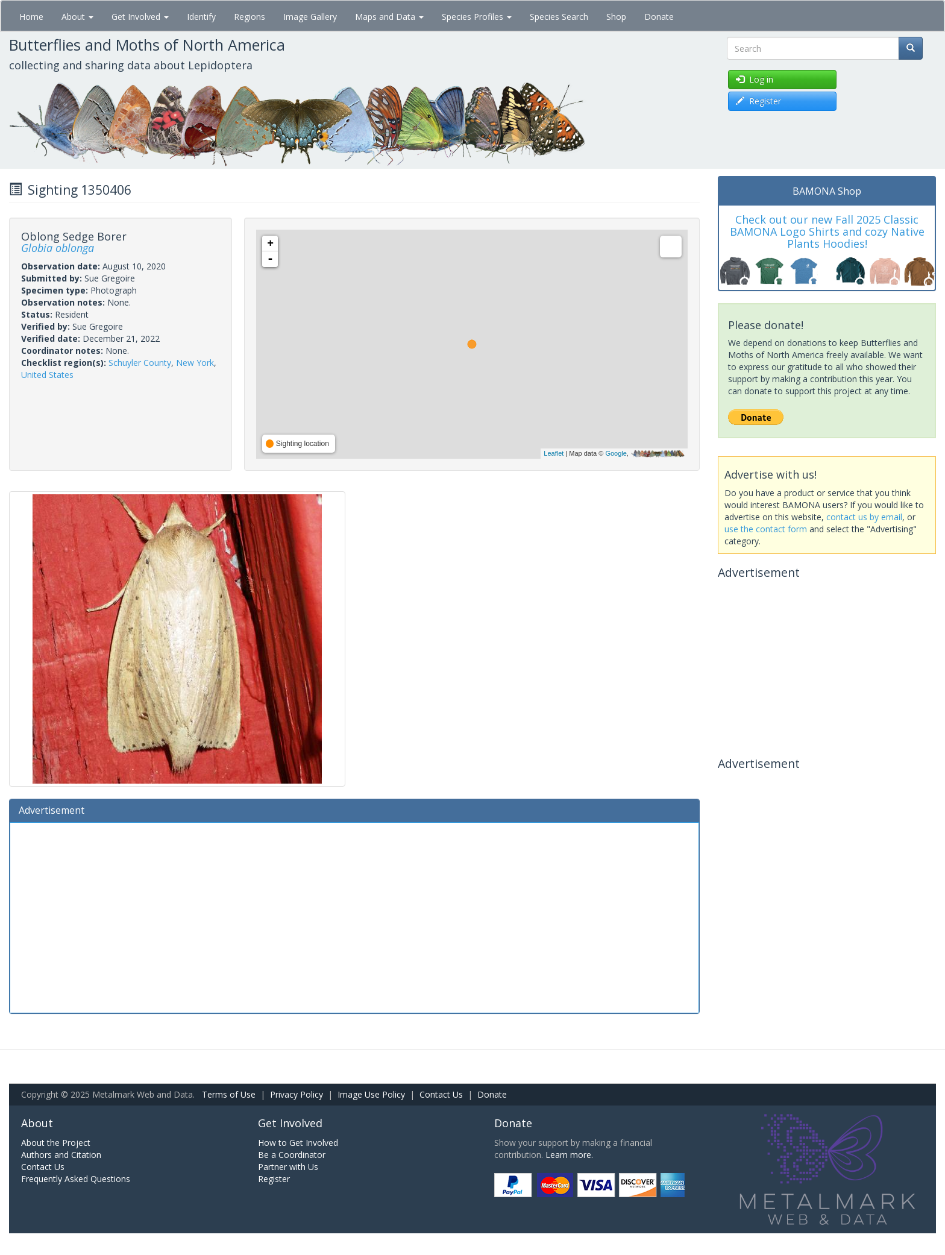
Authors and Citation (61, 1154)
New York (195, 362)
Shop (616, 16)
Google (615, 453)
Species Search (559, 16)
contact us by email (864, 517)
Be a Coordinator (291, 1154)
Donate (659, 16)
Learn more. (569, 1154)
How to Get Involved (298, 1142)
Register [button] (758, 101)
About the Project (55, 1142)
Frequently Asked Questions (75, 1178)
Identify (201, 16)
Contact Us (441, 1094)
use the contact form (765, 529)
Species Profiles (477, 16)
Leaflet (554, 453)
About (77, 16)
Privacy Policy (296, 1094)
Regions (249, 16)
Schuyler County (139, 362)
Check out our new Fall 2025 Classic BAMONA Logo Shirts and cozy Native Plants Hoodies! (827, 231)
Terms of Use (229, 1094)
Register (274, 1178)
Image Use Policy (371, 1094)
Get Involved (140, 16)
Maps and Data (389, 16)
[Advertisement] (354, 916)
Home (31, 16)
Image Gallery (310, 16)
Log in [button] (754, 79)
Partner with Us (288, 1166)
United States (47, 374)
